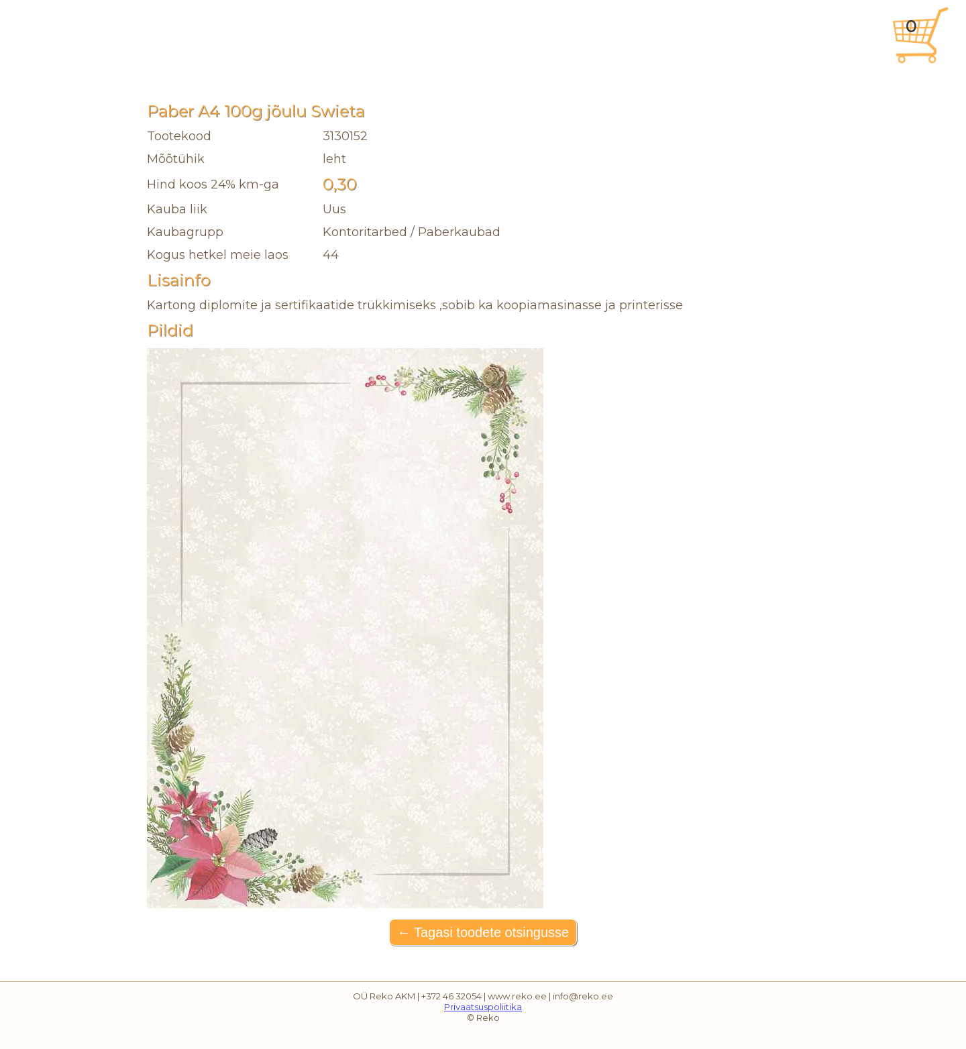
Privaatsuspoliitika (483, 1006)
